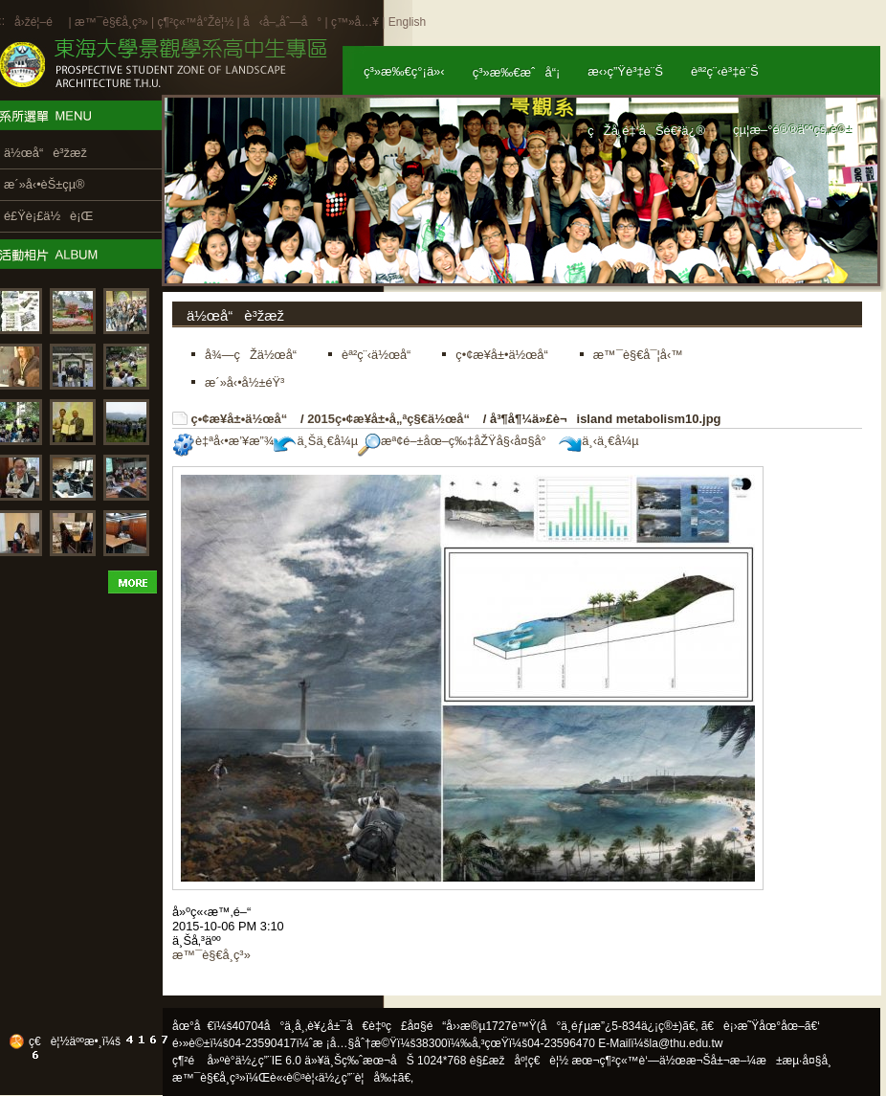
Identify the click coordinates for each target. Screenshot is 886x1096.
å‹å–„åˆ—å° (282, 22)
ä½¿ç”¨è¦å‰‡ (358, 1078)
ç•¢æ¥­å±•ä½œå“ (244, 419)
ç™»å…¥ (355, 22)
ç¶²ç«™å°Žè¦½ (195, 22)
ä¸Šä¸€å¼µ (316, 441)
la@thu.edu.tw (686, 1043)
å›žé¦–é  (39, 22)
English (407, 22)
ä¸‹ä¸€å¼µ (598, 441)
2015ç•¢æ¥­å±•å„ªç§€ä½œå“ (393, 419)
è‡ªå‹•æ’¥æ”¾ (223, 441)
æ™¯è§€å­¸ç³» (113, 22)
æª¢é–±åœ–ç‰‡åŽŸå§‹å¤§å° (457, 441)
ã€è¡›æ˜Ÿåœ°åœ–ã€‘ (760, 1026)
